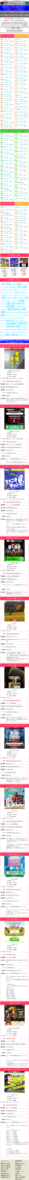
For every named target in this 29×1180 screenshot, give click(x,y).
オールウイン (6, 106)
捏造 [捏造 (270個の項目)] (3, 284)
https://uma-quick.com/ (11, 1105)
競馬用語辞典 (18, 1165)
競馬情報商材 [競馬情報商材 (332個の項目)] (11, 323)
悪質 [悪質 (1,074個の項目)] (4, 297)
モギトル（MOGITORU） (7, 80)
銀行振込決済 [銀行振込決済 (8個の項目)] (20, 298)
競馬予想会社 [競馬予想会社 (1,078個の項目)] (14, 309)
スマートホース (21, 65)
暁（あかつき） (21, 91)
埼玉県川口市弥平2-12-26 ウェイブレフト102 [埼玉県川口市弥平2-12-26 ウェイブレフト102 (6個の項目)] (14, 315)
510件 (25, 67)
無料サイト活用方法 (6, 1167)
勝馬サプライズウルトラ (8, 111)
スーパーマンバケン (8, 98)
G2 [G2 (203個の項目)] (19, 312)
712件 (10, 86)
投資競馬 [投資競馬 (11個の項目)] (8, 312)
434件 (10, 82)
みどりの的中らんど (22, 78)
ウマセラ (19, 134)
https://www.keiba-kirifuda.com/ (13, 700)
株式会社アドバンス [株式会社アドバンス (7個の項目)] (17, 289)
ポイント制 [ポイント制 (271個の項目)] (12, 298)
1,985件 (11, 104)
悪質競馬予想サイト (6, 1177)
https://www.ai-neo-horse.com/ (13, 889)
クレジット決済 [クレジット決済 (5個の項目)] (15, 300)
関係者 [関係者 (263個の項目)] (19, 284)
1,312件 (25, 58)
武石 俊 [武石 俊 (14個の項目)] (3, 289)
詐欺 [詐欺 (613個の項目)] (19, 287)
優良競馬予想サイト (6, 1175)
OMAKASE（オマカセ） (8, 74)
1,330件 (11, 108)
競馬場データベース (20, 1163)
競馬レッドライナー (22, 70)
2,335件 (25, 136)
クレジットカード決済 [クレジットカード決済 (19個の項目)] (13, 318)
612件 (10, 195)
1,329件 (11, 172)
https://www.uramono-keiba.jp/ (13, 573)
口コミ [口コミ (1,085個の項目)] (12, 286)
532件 (25, 71)
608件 (10, 71)
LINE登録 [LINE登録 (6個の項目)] (13, 284)
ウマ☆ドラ (5, 193)
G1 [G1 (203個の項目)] (19, 329)
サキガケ (19, 39)
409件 (10, 118)
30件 (25, 41)
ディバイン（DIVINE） (8, 56)
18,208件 (11, 122)
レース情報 (18, 1167)
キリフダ (5, 69)
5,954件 (11, 58)
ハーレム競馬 (6, 60)
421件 (10, 96)
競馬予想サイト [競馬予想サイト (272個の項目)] (12, 320)
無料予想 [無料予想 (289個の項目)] (20, 303)
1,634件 (25, 97)
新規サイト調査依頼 (20, 1177)
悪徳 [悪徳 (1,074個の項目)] (8, 284)
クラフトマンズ (6, 51)
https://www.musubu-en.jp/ (12, 633)
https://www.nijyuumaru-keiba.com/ (14, 821)
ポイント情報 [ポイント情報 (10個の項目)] (9, 289)
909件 (25, 88)
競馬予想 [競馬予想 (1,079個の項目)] (22, 323)
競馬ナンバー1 (6, 116)
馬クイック (20, 95)
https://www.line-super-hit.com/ (13, 760)
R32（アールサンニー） (7, 65)
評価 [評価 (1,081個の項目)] (8, 303)
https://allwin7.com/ (10, 954)
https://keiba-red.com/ (11, 441)
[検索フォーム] (13, 25)
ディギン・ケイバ (7, 39)
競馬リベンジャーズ (8, 124)
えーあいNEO (20, 56)
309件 (10, 77)
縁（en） (5, 170)
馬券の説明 (18, 1168)
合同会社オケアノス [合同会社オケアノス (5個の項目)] (8, 292)
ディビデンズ (6, 102)
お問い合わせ (18, 1179)
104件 (10, 114)
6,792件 (25, 93)
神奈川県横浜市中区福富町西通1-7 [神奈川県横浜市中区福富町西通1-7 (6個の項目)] (10, 329)
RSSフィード (18, 1175)
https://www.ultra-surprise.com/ (13, 381)
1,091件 (11, 62)
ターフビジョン (6, 43)
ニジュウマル (20, 86)
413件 (10, 158)
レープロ (5, 120)
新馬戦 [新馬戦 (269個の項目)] (18, 326)
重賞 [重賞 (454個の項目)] (8, 334)
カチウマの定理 (6, 47)
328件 (10, 126)
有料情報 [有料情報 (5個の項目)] (3, 300)
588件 (10, 91)
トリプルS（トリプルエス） (8, 89)
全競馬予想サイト (5, 1173)
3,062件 (11, 67)
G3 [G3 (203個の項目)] (20, 335)
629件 (10, 100)
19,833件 (11, 45)
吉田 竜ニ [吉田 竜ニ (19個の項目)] (8, 300)
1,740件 (11, 53)
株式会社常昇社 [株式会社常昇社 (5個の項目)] (14, 312)
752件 (10, 49)
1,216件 (11, 41)
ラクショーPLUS (7, 94)
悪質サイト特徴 (4, 1168)
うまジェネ (5, 156)
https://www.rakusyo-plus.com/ (13, 502)
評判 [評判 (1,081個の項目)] (13, 303)
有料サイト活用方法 (6, 1165)
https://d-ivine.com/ (10, 1038)
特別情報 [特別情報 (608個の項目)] (10, 306)
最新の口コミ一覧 (5, 1163)
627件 (25, 80)
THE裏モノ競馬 (6, 84)
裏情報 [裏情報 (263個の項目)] (22, 300)
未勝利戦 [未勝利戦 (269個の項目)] (14, 335)
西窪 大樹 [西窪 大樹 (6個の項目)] (3, 326)
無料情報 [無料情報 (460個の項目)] (10, 326)
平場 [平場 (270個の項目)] (26, 298)
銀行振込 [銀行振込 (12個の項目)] (22, 318)
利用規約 (17, 1173)
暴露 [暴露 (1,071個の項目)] (24, 287)
